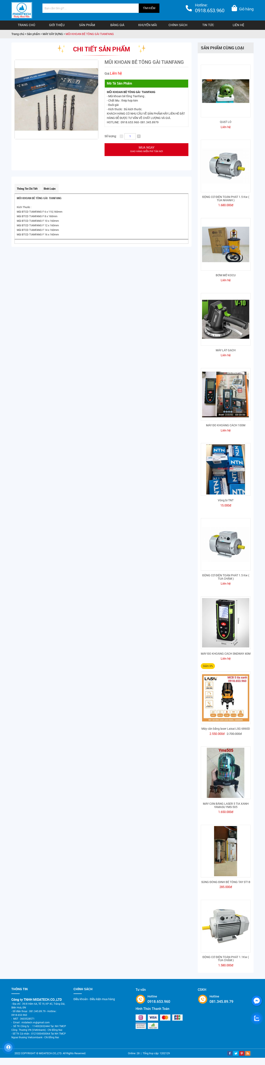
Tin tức (208, 25)
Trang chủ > (19, 34)
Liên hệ (238, 25)
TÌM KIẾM (149, 8)
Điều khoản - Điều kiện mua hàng (94, 999)
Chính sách (178, 25)
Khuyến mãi (147, 25)
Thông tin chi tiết (27, 188)
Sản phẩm (87, 25)
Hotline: (209, 8)
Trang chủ (26, 25)
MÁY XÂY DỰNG (53, 34)
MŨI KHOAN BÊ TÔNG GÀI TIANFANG (90, 34)
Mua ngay (146, 149)
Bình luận (49, 188)
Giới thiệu (57, 25)
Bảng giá (117, 25)
